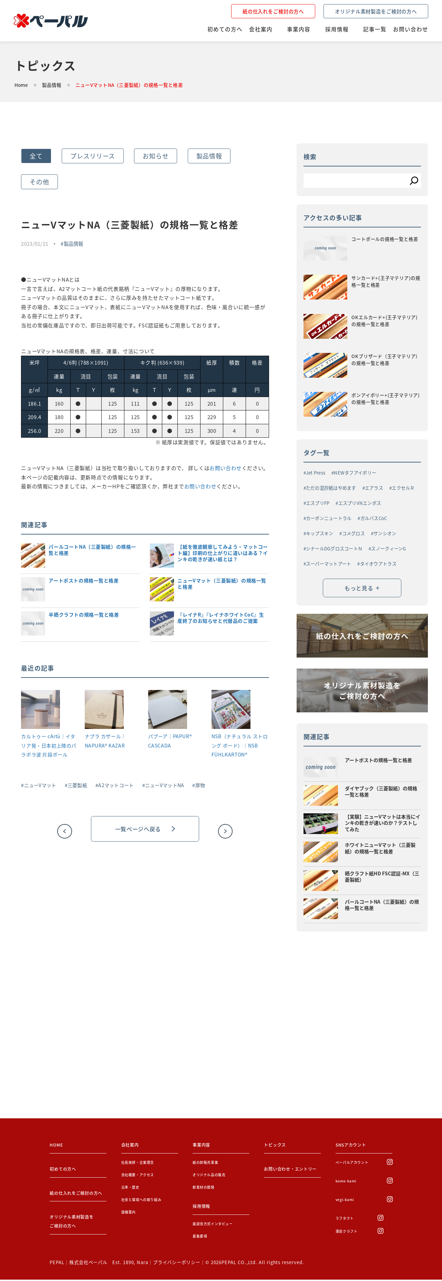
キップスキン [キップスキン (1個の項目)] (319, 532)
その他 (39, 181)
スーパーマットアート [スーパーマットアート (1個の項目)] (328, 563)
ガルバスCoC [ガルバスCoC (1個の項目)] (373, 517)
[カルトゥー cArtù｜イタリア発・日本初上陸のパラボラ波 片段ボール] (40, 711)
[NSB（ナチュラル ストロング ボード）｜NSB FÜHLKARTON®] (231, 711)
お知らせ (155, 155)
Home (21, 84)
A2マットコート (116, 785)
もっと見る (361, 589)
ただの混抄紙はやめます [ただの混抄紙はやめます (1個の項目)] (331, 487)
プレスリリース (92, 155)
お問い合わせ (225, 467)
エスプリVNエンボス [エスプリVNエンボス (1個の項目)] (359, 502)
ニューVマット (40, 785)
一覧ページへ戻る (145, 828)
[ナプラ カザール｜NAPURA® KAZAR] (104, 711)
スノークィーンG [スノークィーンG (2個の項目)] (388, 548)
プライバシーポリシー (177, 1263)
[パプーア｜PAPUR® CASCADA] (167, 711)
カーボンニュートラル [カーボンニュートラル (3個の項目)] (329, 517)
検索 (310, 156)
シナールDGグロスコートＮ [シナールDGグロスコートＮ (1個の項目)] (334, 548)
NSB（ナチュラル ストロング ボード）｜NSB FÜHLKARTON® (240, 745)
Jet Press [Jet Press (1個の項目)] (315, 472)
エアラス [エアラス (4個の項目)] (374, 487)
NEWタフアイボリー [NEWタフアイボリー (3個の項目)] (355, 472)
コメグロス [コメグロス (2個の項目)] (353, 532)
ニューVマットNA (164, 785)
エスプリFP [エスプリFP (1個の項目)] (318, 502)
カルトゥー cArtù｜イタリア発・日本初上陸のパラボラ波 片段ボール (48, 745)
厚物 (200, 785)
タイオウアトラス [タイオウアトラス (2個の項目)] (378, 563)
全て (36, 155)
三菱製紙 (77, 785)
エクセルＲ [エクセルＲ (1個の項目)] (403, 487)
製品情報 (52, 84)
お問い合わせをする (68, 1083)
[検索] (414, 180)
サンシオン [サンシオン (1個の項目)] (384, 532)
